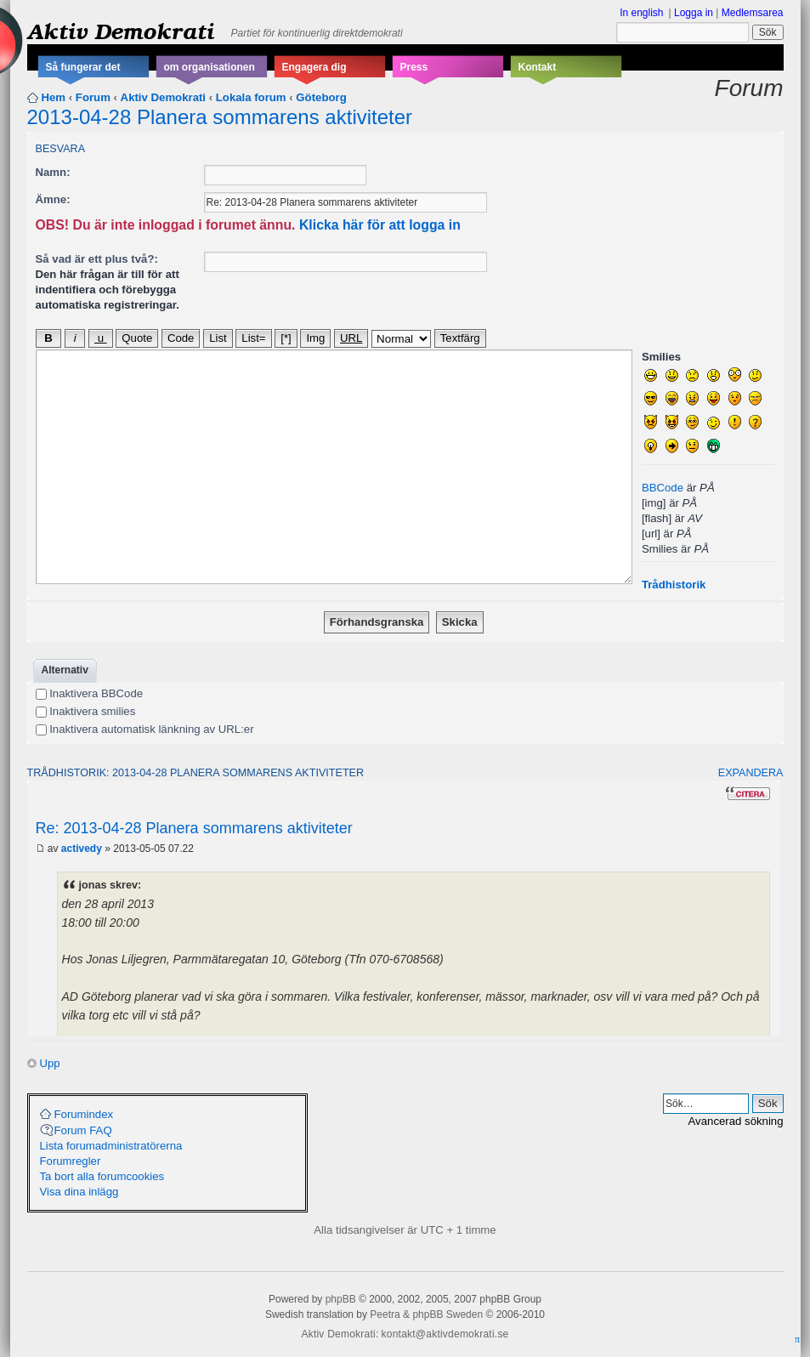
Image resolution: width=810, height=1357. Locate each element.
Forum (93, 97)
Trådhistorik (673, 584)
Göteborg (321, 97)
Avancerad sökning (736, 1121)
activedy (81, 849)
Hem (54, 97)
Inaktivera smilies (86, 711)
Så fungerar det (83, 67)
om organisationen (209, 67)
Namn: (53, 172)
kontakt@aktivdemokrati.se (445, 1334)
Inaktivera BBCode (90, 693)
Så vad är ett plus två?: (97, 259)
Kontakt (537, 67)
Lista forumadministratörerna (111, 1145)
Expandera (751, 773)
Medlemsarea (753, 13)
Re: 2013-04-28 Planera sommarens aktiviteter (194, 828)
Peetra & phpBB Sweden (426, 1314)
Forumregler (70, 1161)
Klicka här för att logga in (380, 225)
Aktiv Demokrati (120, 30)
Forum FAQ (83, 1130)
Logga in (693, 13)
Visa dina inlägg (79, 1191)
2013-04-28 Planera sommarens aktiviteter (220, 116)
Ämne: (53, 199)
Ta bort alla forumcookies (102, 1176)
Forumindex (84, 1114)
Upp (50, 1063)
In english (641, 13)
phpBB (341, 1299)
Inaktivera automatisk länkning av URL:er (145, 729)
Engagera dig (314, 67)
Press (414, 67)
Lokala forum (251, 97)
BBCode (662, 487)
